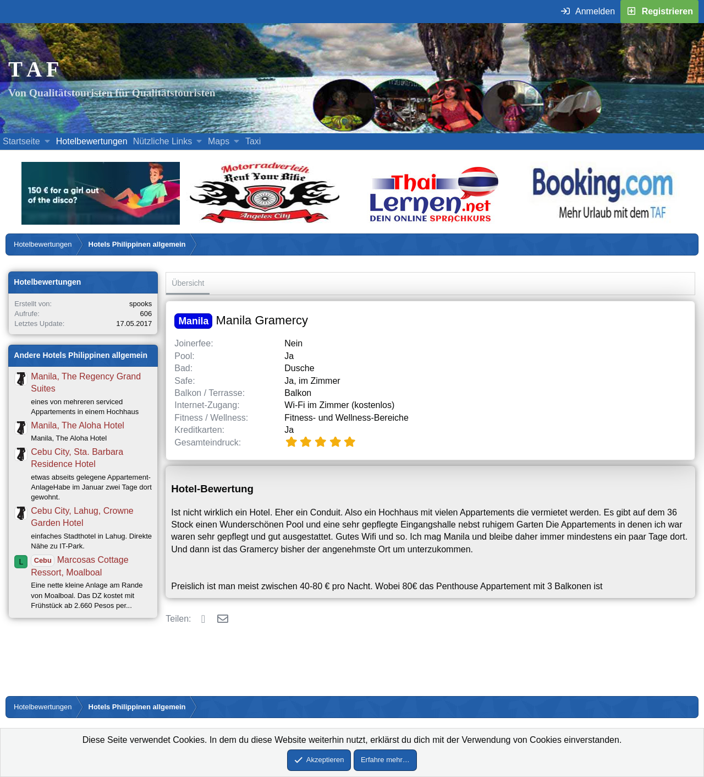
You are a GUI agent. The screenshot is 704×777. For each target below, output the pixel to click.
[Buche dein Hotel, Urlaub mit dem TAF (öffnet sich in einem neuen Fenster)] (602, 221)
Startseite (21, 141)
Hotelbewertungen (92, 141)
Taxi (253, 141)
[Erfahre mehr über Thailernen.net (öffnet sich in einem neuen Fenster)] (435, 221)
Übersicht (188, 283)
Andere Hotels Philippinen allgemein (80, 355)
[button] (47, 141)
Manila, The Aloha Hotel (77, 425)
